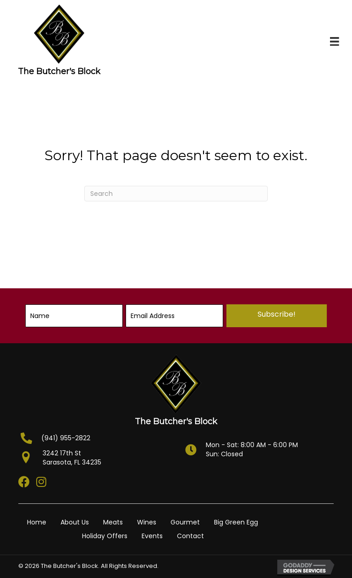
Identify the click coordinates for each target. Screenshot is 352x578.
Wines (146, 522)
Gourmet (185, 522)
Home (36, 522)
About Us (74, 522)
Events (152, 535)
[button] (276, 315)
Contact (190, 535)
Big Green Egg (236, 522)
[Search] (176, 193)
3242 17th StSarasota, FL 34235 (72, 457)
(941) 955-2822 (65, 438)
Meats (113, 522)
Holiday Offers (104, 535)
